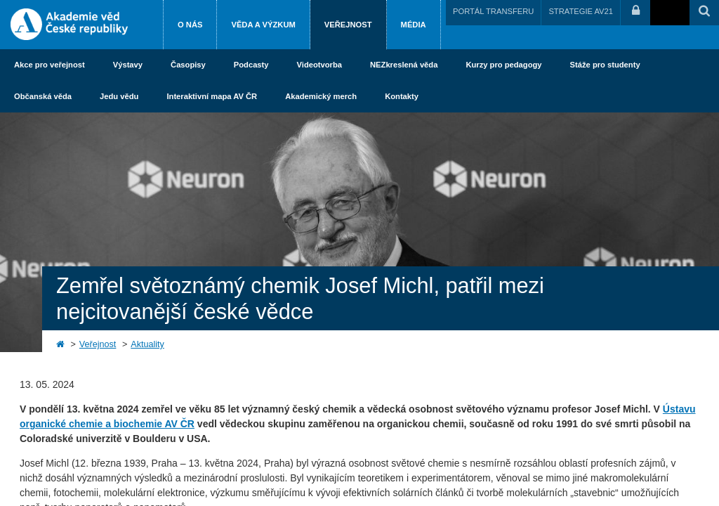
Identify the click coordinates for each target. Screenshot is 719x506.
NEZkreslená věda (403, 64)
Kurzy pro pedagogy (503, 64)
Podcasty (251, 64)
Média (413, 24)
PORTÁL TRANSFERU (493, 11)
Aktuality (147, 344)
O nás (190, 24)
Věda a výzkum (263, 24)
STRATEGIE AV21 (580, 11)
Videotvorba (319, 64)
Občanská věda (43, 96)
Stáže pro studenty (605, 64)
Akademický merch (321, 96)
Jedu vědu (119, 96)
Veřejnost (348, 24)
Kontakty (401, 96)
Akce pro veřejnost (49, 64)
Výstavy (128, 64)
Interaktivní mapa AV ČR (211, 96)
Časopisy (188, 64)
